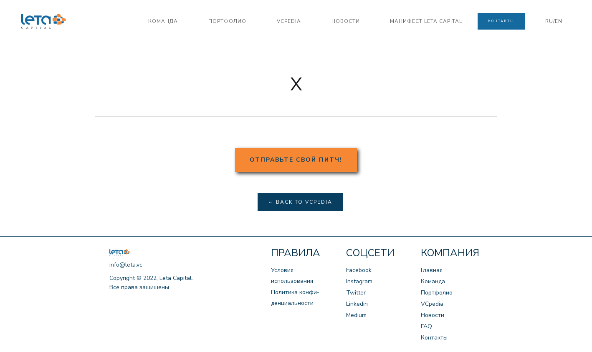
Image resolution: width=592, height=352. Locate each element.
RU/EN (553, 21)
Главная (432, 270)
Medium (356, 315)
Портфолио (437, 293)
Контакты (434, 338)
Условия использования (292, 275)
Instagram (359, 281)
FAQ (426, 326)
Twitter (356, 293)
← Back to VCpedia (300, 202)
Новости (432, 315)
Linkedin (357, 304)
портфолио (227, 21)
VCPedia (289, 21)
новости (345, 21)
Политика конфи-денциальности (295, 297)
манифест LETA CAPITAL (426, 21)
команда (163, 21)
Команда (433, 281)
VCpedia (432, 304)
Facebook (359, 270)
